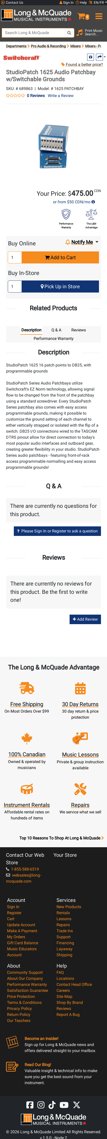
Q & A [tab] (56, 330)
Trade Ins (65, 930)
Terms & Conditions (24, 1002)
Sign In (13, 906)
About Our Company (25, 978)
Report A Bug (68, 1014)
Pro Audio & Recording (48, 46)
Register (14, 912)
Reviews (64, 1008)
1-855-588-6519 (22, 869)
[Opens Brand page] (22, 58)
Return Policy (18, 1014)
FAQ (60, 972)
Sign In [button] (67, 3)
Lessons (64, 918)
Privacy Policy (19, 1008)
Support (64, 936)
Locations (65, 978)
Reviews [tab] (78, 330)
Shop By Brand (70, 1002)
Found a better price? (82, 64)
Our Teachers (18, 1020)
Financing (65, 942)
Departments (16, 46)
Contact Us (12, 3)
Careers (63, 990)
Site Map (64, 996)
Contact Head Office (74, 984)
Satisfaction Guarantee (27, 990)
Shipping (64, 955)
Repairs (63, 924)
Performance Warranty (27, 984)
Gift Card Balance (22, 942)
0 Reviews (36, 96)
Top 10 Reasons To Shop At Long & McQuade (61, 838)
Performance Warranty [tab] (54, 338)
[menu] (98, 14)
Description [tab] (31, 330)
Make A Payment (22, 930)
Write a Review (61, 95)
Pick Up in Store (60, 286)
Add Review (85, 619)
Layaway (65, 948)
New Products (69, 906)
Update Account (21, 924)
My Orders (16, 936)
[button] (80, 14)
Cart (10, 918)
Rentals (63, 912)
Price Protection (21, 996)
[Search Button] (69, 33)
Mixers (75, 46)
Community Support (25, 972)
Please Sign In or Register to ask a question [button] (57, 531)
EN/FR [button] (96, 3)
